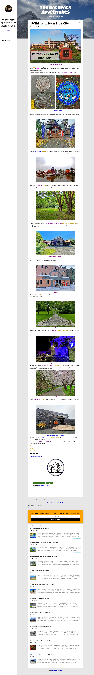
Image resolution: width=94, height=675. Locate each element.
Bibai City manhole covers (55, 110)
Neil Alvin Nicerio (8, 15)
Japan (63, 67)
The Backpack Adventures (55, 10)
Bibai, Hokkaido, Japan (44, 485)
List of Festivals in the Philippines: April (40, 640)
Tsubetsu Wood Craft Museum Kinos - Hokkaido (42, 584)
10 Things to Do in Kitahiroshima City (39, 598)
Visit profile (8, 30)
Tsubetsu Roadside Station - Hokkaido (39, 570)
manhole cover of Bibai (45, 113)
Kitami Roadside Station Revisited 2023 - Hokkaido (43, 654)
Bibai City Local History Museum (55, 435)
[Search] (82, 2)
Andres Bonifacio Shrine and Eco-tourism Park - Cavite (43, 556)
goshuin (57, 153)
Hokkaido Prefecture (39, 482)
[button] (80, 22)
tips (52, 482)
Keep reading (77, 538)
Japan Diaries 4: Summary (36, 456)
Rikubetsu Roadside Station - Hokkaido (40, 612)
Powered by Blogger (55, 670)
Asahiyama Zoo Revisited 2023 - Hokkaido (40, 626)
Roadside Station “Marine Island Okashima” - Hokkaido (44, 542)
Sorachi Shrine (55, 149)
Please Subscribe (55, 519)
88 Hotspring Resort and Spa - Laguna (39, 528)
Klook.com (30, 507)
